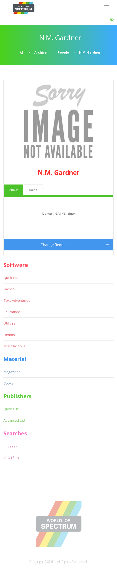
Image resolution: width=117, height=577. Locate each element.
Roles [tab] (33, 190)
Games (9, 289)
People (63, 52)
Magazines (11, 371)
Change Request (55, 244)
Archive (40, 52)
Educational (12, 311)
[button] (112, 19)
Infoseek (10, 446)
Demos (9, 334)
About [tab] (13, 190)
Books (8, 383)
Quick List (11, 277)
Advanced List (14, 420)
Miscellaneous (14, 346)
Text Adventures (16, 300)
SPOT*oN (11, 457)
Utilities (9, 323)
